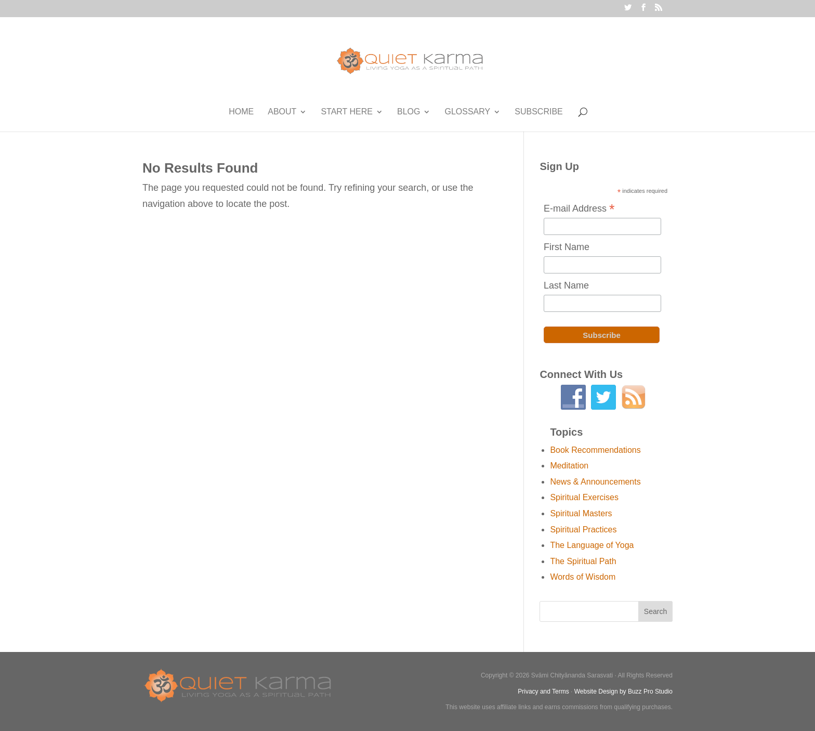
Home (241, 112)
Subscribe (538, 112)
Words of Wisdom (582, 576)
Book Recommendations (595, 450)
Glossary (467, 112)
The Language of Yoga (592, 545)
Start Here (347, 112)
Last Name (566, 285)
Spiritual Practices (583, 529)
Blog (408, 112)
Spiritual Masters (581, 513)
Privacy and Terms (543, 691)
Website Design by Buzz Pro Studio (623, 691)
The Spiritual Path (583, 561)
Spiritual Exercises (584, 497)
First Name (566, 247)
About (282, 112)
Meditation (569, 465)
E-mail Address (579, 209)
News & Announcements (595, 481)
